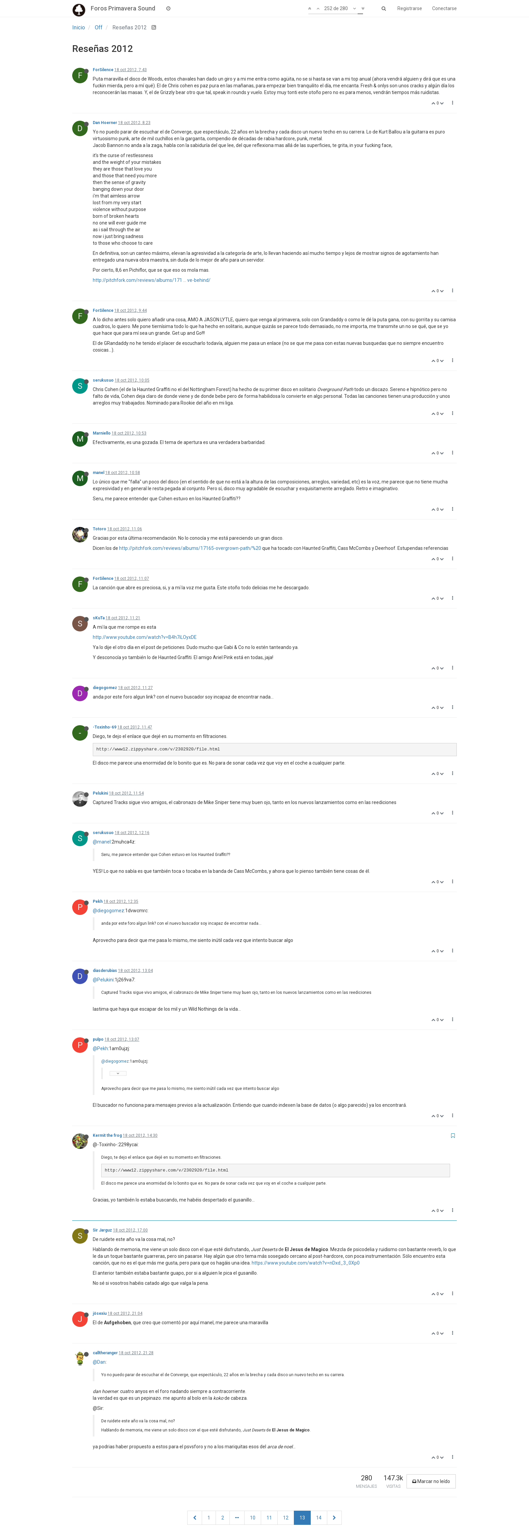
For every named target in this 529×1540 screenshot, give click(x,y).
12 (285, 1517)
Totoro (99, 529)
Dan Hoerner (105, 122)
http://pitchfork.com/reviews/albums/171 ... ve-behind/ (152, 280)
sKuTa (99, 618)
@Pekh (100, 1048)
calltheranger (105, 1353)
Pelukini (100, 793)
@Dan (99, 1362)
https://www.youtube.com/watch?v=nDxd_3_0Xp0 (306, 1263)
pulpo (98, 1039)
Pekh (98, 901)
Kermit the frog (107, 1135)
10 (252, 1517)
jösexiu (100, 1313)
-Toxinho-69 (104, 727)
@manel (102, 842)
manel (98, 472)
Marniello (102, 433)
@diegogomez (108, 910)
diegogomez (105, 687)
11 (269, 1517)
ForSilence (103, 69)
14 (319, 1517)
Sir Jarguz (102, 1230)
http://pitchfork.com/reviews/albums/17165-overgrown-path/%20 (190, 548)
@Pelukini (103, 979)
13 (302, 1517)
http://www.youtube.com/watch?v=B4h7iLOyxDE (145, 637)
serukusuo (103, 380)
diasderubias (105, 970)
